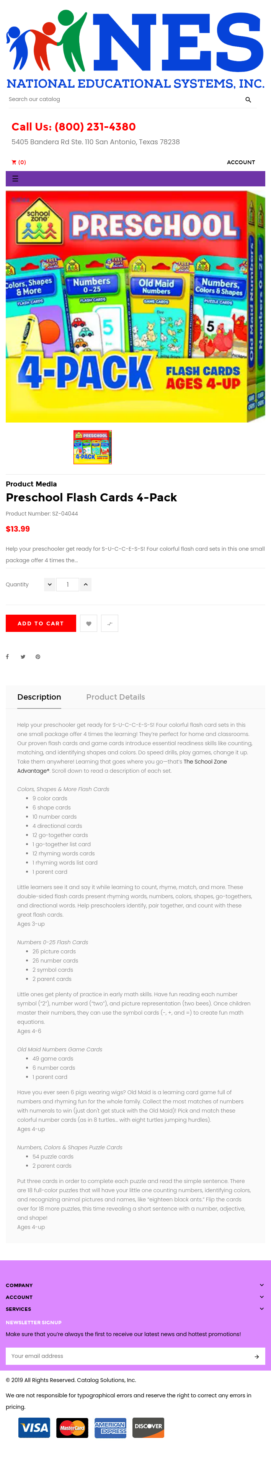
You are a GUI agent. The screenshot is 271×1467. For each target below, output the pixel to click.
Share (11, 657)
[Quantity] (67, 584)
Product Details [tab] (115, 697)
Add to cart (41, 623)
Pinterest (41, 657)
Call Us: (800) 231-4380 (73, 127)
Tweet (26, 657)
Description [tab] (39, 697)
